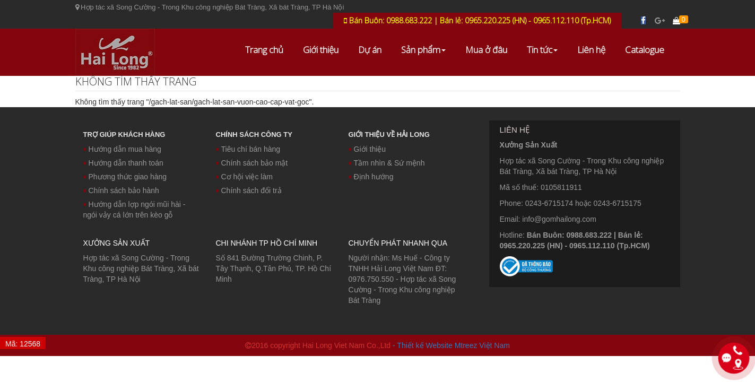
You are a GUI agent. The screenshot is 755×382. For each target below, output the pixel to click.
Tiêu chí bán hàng (248, 149)
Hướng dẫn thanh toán (123, 163)
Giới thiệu (321, 50)
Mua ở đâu (486, 50)
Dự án (369, 50)
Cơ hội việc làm (244, 176)
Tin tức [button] (542, 50)
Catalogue (644, 50)
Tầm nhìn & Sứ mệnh (387, 163)
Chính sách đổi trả (249, 190)
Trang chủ (264, 50)
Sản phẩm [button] (423, 50)
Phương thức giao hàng (125, 176)
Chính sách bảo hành (121, 190)
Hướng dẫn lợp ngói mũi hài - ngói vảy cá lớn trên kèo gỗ (134, 209)
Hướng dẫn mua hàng (122, 149)
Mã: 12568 (22, 344)
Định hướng (371, 176)
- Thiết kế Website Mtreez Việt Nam (451, 345)
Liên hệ (591, 50)
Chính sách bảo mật (252, 163)
